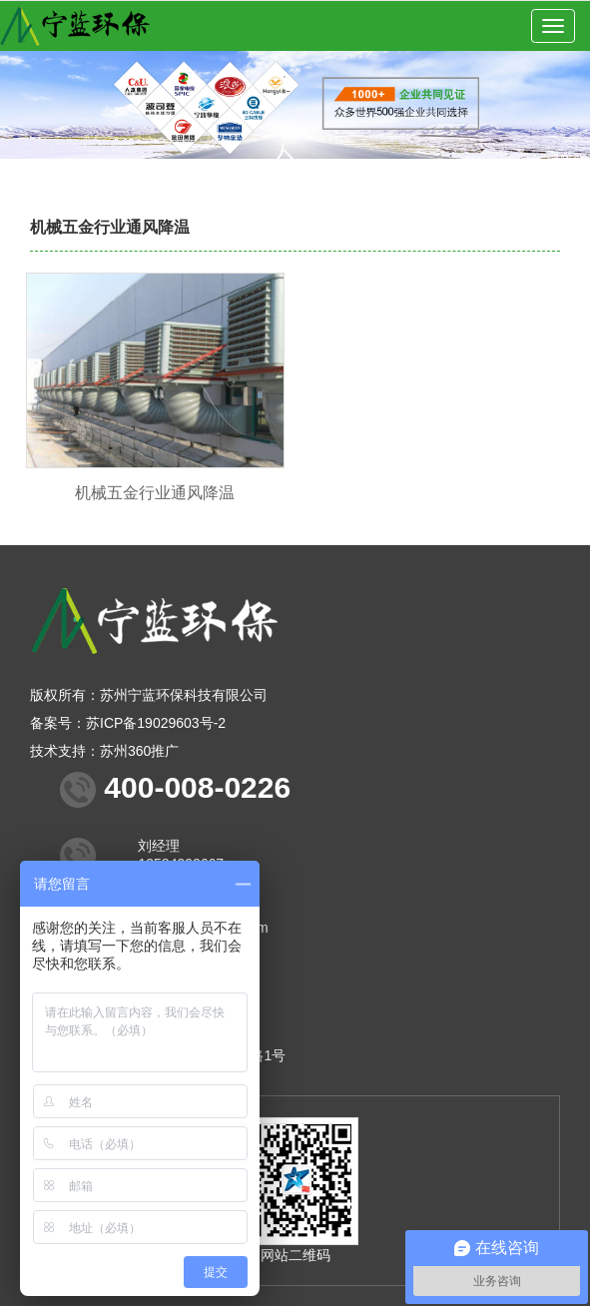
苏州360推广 (139, 751)
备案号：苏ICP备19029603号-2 (128, 723)
